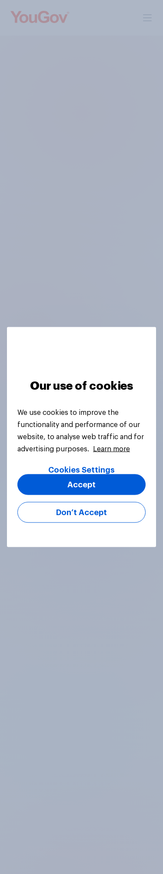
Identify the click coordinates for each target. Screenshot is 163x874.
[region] (81, 437)
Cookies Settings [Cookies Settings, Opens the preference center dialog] (81, 470)
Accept (81, 485)
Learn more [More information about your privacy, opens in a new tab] (111, 449)
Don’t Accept (81, 512)
